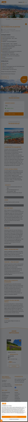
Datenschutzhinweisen (20, 412)
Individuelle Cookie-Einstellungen (14, 419)
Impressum (3, 414)
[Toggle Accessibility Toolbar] (1, 421)
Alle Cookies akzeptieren (14, 416)
